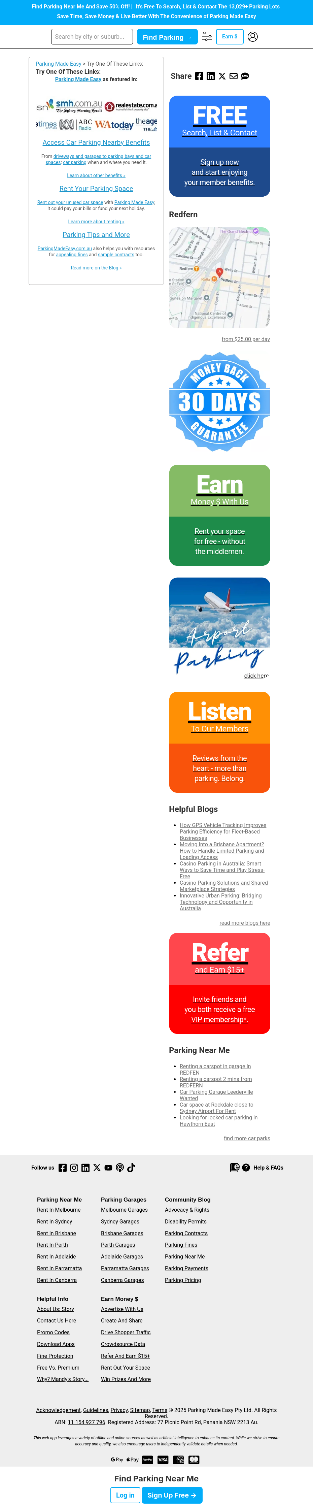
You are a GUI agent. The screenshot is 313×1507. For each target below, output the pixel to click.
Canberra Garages (122, 1280)
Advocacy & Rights (187, 1210)
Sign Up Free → (172, 1495)
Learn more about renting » (96, 221)
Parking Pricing (183, 1280)
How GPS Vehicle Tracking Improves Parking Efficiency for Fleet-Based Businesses (223, 831)
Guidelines (95, 1410)
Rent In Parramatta (59, 1268)
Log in (125, 1495)
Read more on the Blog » (96, 267)
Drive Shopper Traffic (126, 1332)
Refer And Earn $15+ (125, 1356)
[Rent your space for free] (219, 515)
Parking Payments (186, 1268)
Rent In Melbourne (59, 1210)
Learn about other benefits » (96, 175)
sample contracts (116, 254)
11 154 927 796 (86, 1422)
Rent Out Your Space (125, 1368)
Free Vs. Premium (58, 1368)
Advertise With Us (122, 1309)
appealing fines (72, 254)
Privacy (119, 1410)
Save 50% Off (112, 6)
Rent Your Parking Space (96, 189)
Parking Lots (264, 6)
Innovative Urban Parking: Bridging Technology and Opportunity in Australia (221, 902)
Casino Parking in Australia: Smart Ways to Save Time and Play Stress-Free (222, 870)
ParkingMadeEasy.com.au (65, 248)
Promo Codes (53, 1332)
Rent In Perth (52, 1245)
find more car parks (247, 1138)
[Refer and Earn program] (219, 983)
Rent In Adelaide (56, 1256)
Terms (159, 1410)
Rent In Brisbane (56, 1233)
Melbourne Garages (124, 1210)
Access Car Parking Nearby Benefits (96, 142)
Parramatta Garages (125, 1268)
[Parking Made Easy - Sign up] (219, 146)
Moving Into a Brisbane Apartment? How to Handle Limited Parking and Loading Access (222, 850)
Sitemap (140, 1410)
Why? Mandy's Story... (63, 1379)
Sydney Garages (120, 1221)
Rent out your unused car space (70, 202)
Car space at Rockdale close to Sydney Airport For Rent (216, 1108)
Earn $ (230, 36)
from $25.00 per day (246, 339)
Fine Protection (55, 1356)
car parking (74, 162)
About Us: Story (55, 1309)
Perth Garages (118, 1245)
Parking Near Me (185, 1256)
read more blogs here (244, 923)
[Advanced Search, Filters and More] (207, 37)
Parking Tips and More (96, 235)
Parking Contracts (186, 1233)
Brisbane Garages (122, 1233)
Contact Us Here (56, 1320)
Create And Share (122, 1320)
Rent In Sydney (54, 1221)
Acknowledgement (58, 1410)
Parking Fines (181, 1245)
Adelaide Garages (122, 1256)
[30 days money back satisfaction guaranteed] (219, 402)
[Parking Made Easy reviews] (219, 742)
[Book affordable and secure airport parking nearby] (219, 629)
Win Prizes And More (126, 1379)
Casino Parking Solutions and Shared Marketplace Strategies (224, 886)
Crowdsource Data (123, 1344)
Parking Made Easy (58, 64)
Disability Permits (186, 1221)
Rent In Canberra (57, 1280)
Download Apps (56, 1344)
